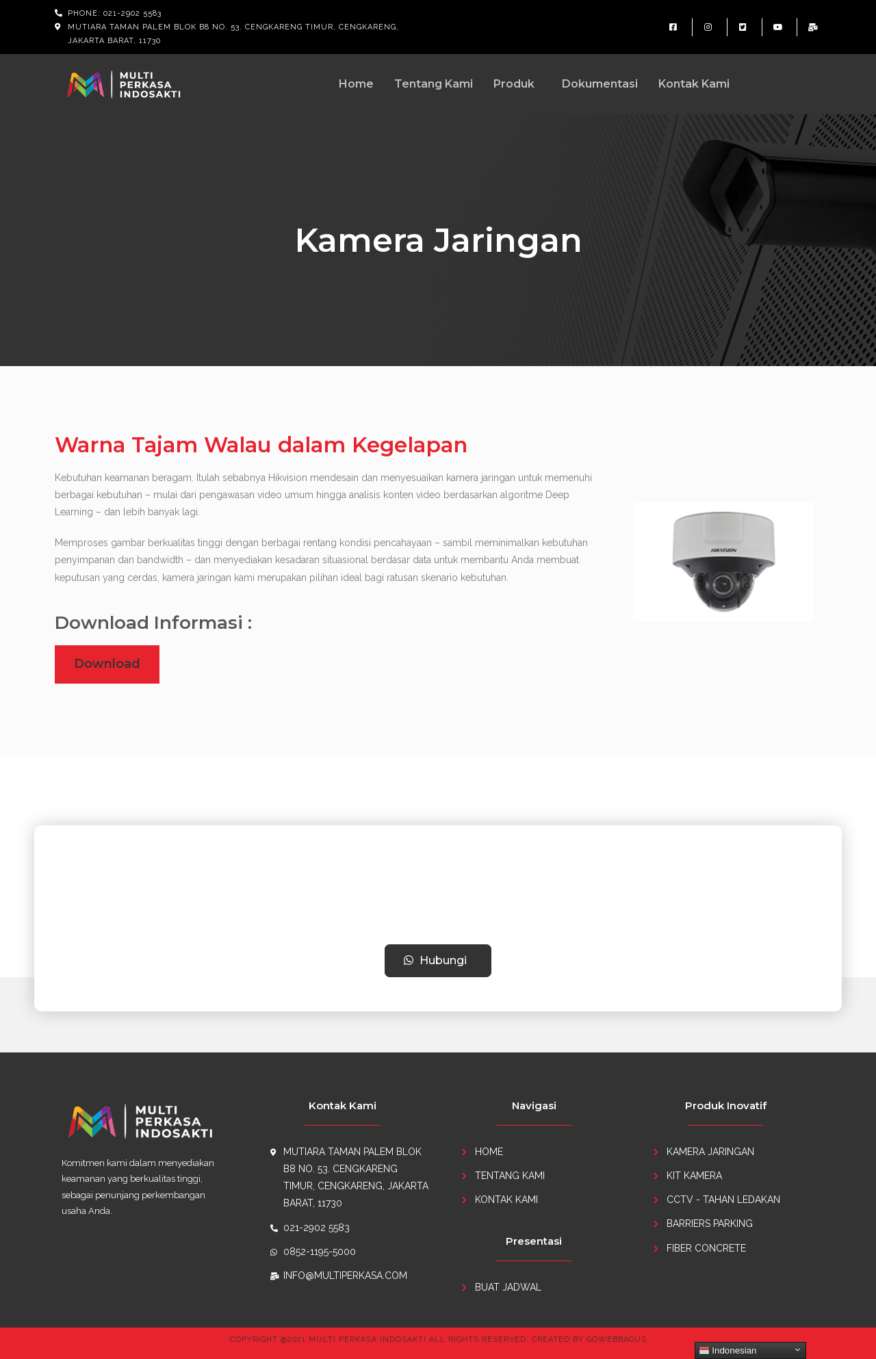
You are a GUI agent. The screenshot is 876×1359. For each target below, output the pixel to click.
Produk (513, 83)
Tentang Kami (433, 83)
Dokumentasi (600, 83)
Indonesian (728, 1350)
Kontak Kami (694, 83)
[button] (438, 960)
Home (356, 83)
